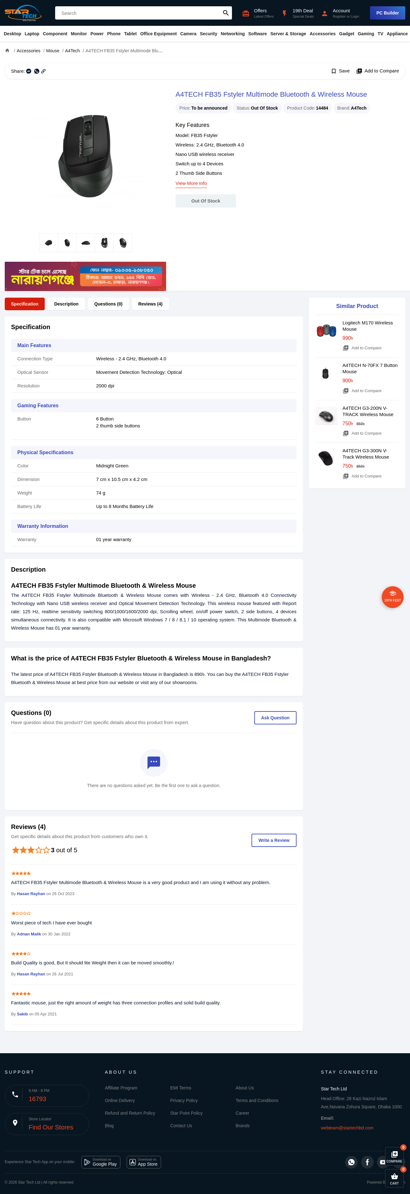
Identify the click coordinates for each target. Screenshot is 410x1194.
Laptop (32, 33)
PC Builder (387, 12)
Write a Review (274, 840)
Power (97, 33)
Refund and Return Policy (130, 1113)
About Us (245, 1087)
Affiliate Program (121, 1087)
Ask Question (275, 717)
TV (380, 33)
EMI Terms (180, 1087)
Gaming (366, 33)
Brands (243, 1125)
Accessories (322, 33)
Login (355, 16)
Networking (233, 33)
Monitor (79, 33)
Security (208, 33)
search (226, 13)
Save (340, 71)
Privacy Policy (184, 1100)
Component (55, 33)
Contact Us (181, 1125)
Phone (114, 33)
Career (242, 1113)
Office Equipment (158, 33)
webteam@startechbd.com (347, 1127)
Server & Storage (288, 33)
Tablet (130, 33)
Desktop (12, 33)
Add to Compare (377, 71)
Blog (109, 1125)
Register (339, 16)
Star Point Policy (186, 1113)
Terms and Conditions (257, 1100)
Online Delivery (120, 1100)
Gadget (346, 33)
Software (257, 33)
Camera (188, 33)
